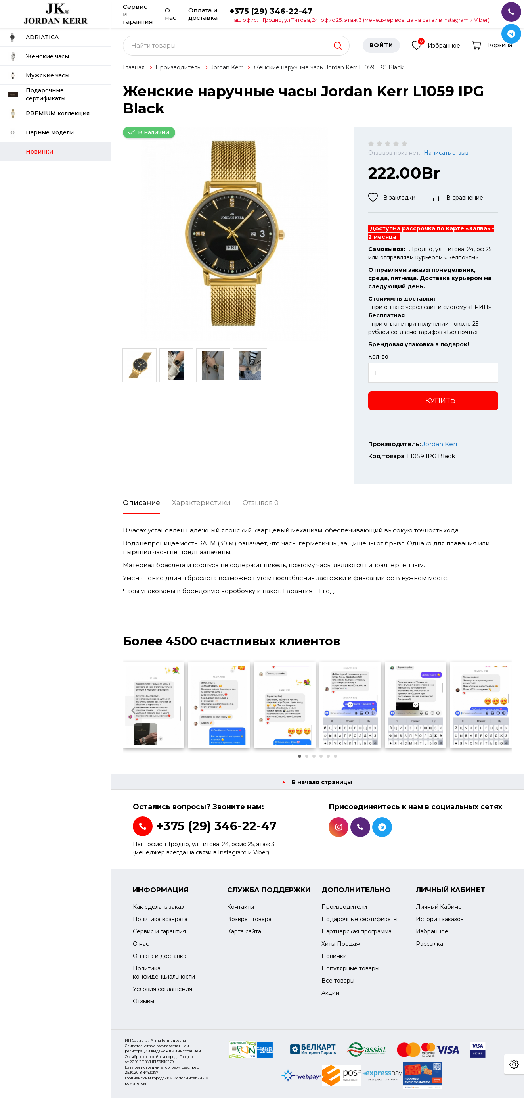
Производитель (177, 71)
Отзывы (143, 1005)
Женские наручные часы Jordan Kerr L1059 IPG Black (328, 71)
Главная (134, 71)
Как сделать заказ (158, 911)
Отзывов (261, 507)
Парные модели (41, 133)
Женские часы (38, 56)
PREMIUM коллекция (49, 114)
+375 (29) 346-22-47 (359, 14)
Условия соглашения (162, 993)
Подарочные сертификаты (36, 94)
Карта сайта (244, 935)
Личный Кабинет (440, 911)
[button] (299, 760)
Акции (330, 997)
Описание (141, 507)
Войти (381, 49)
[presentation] (133, 715)
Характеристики (201, 507)
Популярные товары (350, 972)
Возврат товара (249, 923)
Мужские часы (38, 76)
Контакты (240, 911)
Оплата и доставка (203, 13)
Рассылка (429, 948)
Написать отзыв (446, 157)
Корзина (492, 49)
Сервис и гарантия (138, 14)
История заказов (440, 923)
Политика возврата (160, 923)
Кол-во (378, 361)
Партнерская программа (356, 935)
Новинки (334, 960)
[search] (338, 50)
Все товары (337, 985)
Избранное (436, 48)
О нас (170, 13)
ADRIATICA (33, 37)
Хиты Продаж (340, 948)
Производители (344, 911)
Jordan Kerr (227, 71)
